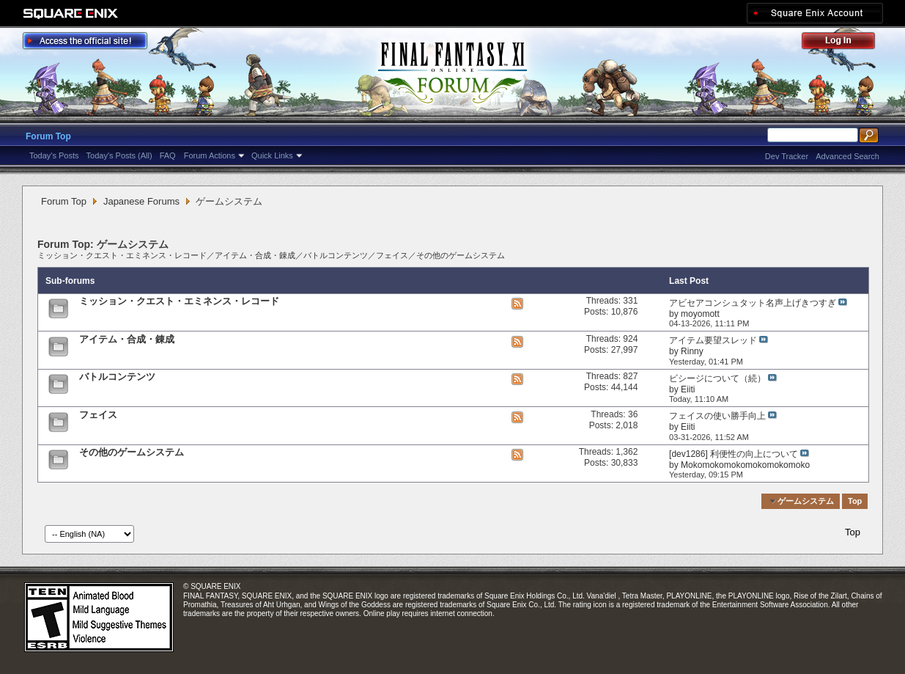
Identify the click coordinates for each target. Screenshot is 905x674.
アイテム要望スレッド (713, 340)
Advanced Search (847, 156)
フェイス (392, 255)
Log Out (845, 43)
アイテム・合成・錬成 (255, 255)
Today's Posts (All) (119, 155)
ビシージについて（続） (717, 378)
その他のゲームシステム (460, 255)
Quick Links (272, 155)
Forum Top (48, 136)
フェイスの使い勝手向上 (717, 416)
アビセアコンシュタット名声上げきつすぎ (752, 303)
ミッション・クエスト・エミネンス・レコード (122, 255)
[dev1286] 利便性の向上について (733, 454)
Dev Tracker (786, 156)
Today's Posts (54, 155)
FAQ (168, 155)
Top (855, 501)
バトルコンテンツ (335, 255)
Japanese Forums (141, 201)
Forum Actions (209, 155)
